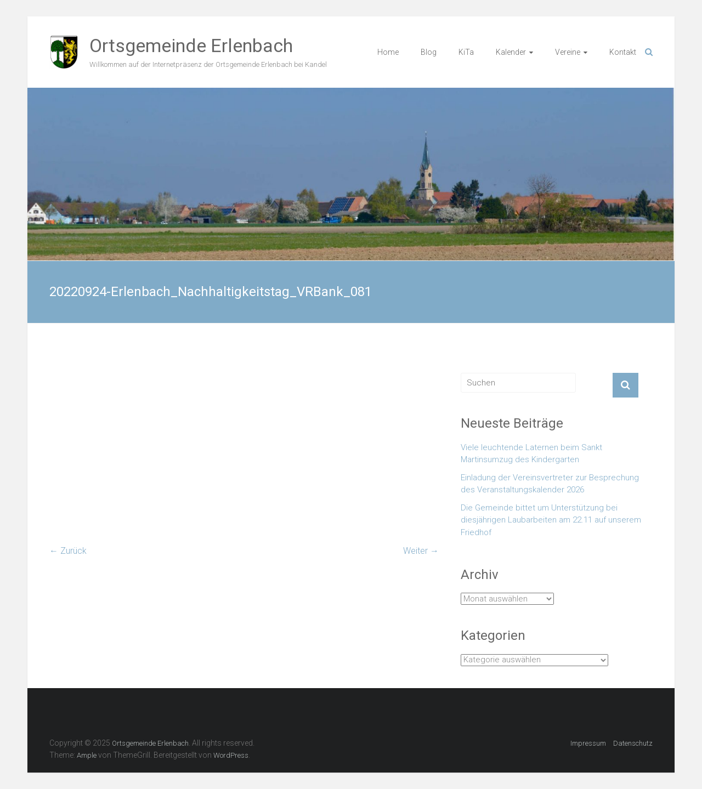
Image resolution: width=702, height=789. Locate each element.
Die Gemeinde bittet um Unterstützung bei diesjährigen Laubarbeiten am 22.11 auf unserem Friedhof (551, 520)
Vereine (567, 52)
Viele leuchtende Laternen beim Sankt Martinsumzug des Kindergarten (531, 453)
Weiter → (421, 551)
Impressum (588, 743)
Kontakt (622, 52)
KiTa (466, 52)
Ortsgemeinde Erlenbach (191, 45)
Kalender (511, 52)
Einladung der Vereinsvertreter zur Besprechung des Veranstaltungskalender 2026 (550, 484)
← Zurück (68, 551)
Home (388, 52)
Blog (429, 52)
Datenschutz (633, 743)
